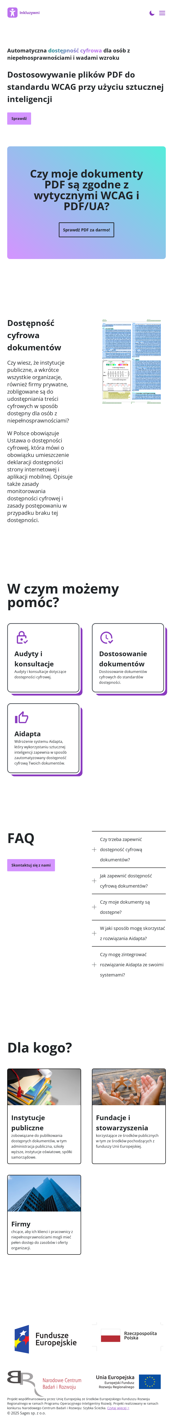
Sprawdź (19, 118)
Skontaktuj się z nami (31, 865)
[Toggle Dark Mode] (152, 13)
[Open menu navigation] (162, 13)
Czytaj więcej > (118, 1408)
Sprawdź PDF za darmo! (86, 230)
